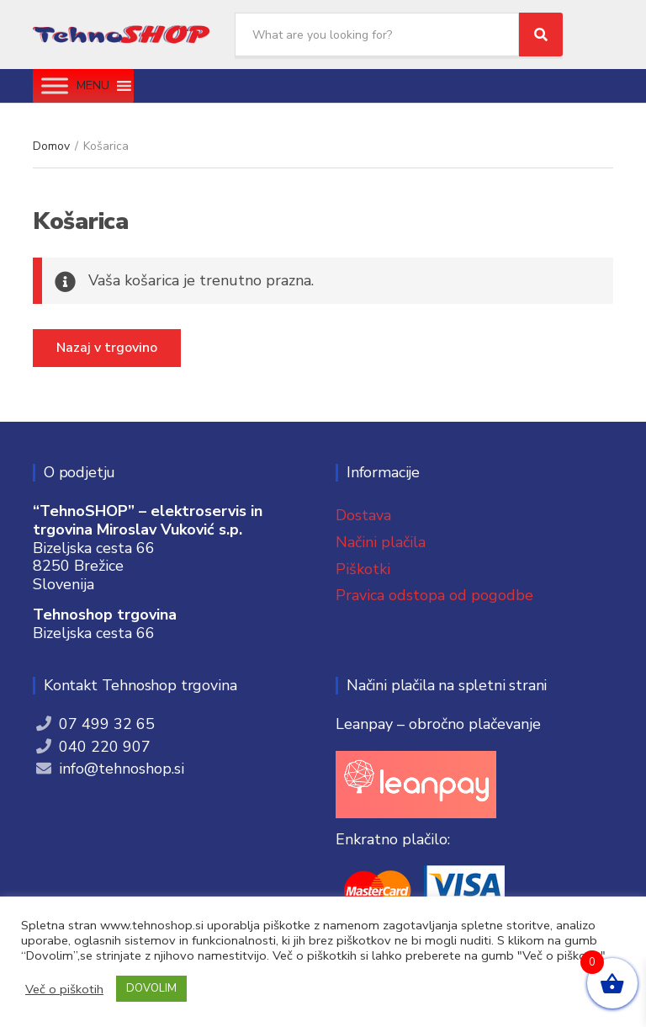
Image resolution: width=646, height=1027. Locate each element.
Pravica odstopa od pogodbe (434, 595)
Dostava (363, 515)
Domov (51, 146)
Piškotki (363, 569)
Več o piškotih (64, 989)
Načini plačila (381, 542)
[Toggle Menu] (54, 85)
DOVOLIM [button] (151, 988)
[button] (93, 86)
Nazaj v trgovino (106, 347)
